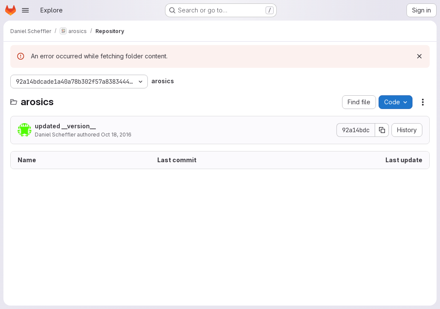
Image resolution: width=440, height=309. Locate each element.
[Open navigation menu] (25, 10)
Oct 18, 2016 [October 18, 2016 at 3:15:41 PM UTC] (116, 134)
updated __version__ (65, 126)
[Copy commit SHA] (382, 130)
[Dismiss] (419, 56)
